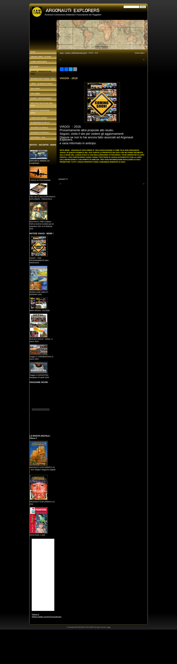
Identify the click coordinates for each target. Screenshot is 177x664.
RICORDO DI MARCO (39, 128)
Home (62, 53)
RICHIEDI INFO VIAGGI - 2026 (43, 79)
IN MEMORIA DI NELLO (40, 123)
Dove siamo (35, 89)
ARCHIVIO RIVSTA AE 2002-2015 (42, 104)
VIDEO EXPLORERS (39, 118)
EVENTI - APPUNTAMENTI (41, 98)
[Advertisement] (74, 647)
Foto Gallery (35, 93)
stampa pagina (139, 53)
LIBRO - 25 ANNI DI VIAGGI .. (42, 84)
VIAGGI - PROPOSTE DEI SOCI (76, 53)
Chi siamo (34, 66)
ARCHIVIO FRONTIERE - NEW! (41, 112)
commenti (61, 179)
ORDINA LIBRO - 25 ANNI (41, 57)
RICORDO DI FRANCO (40, 133)
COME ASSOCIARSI (39, 62)
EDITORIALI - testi (38, 137)
